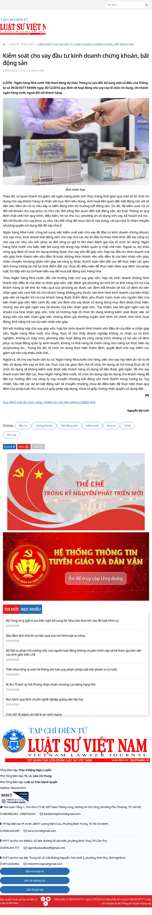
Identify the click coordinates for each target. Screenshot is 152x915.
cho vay (11, 435)
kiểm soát (92, 425)
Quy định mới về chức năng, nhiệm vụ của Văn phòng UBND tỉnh (49, 402)
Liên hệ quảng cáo (34, 880)
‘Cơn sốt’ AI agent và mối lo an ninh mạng (33, 714)
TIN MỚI (11, 609)
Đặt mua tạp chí (35, 871)
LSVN (127, 425)
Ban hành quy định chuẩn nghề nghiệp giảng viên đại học (44, 699)
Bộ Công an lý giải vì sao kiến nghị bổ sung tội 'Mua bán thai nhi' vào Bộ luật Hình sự (62, 621)
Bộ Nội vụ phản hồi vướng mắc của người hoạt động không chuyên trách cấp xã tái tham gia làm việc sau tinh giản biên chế (73, 653)
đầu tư (23, 425)
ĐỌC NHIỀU (31, 609)
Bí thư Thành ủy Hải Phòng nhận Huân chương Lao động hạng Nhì (50, 685)
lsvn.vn (111, 425)
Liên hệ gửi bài (34, 889)
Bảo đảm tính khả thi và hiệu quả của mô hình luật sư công (45, 636)
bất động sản (69, 425)
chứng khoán (44, 425)
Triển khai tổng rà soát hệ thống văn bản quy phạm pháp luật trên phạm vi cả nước (61, 669)
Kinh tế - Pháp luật (20, 44)
